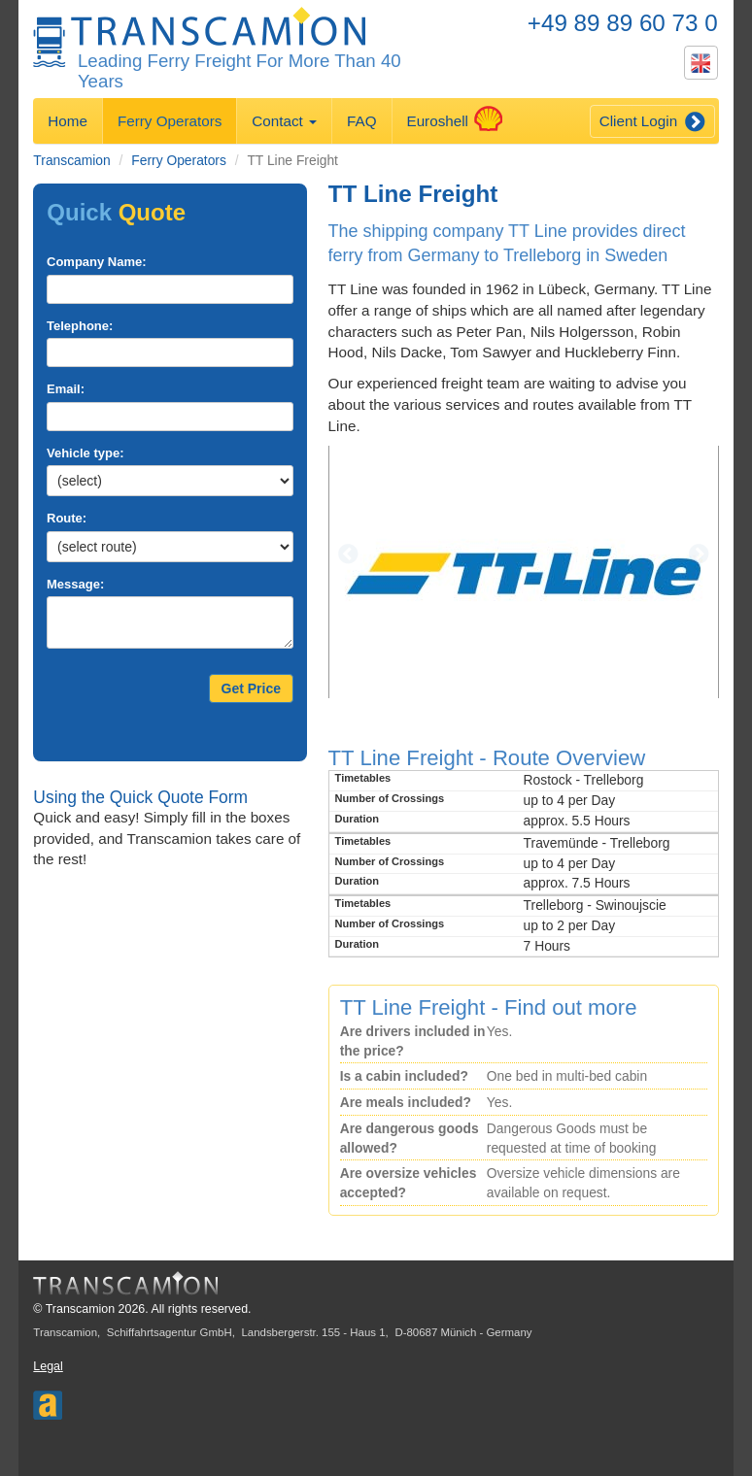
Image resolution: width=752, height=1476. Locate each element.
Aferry (47, 1399)
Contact (284, 121)
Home (67, 121)
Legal (47, 1366)
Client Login (652, 122)
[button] (357, 572)
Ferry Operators (170, 121)
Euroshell (447, 118)
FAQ (361, 121)
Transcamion (71, 160)
